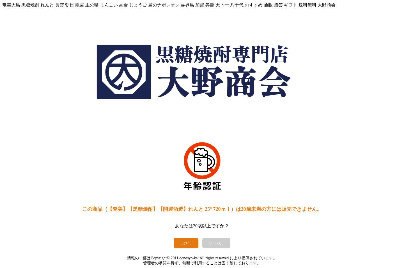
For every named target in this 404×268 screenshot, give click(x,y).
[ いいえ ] (216, 243)
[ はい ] (186, 243)
